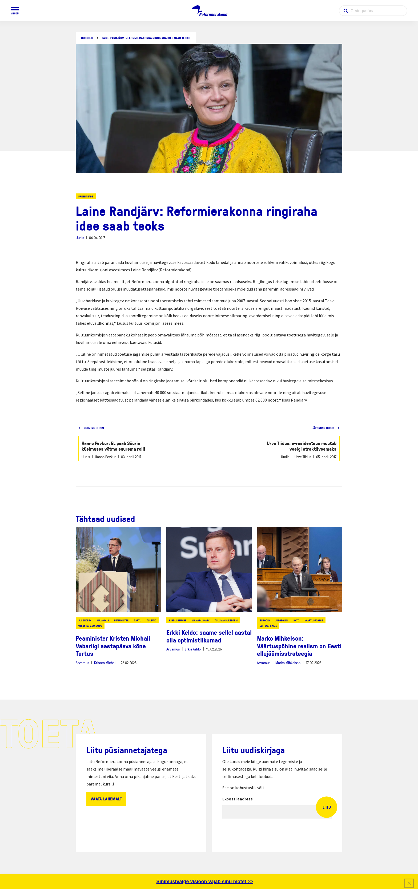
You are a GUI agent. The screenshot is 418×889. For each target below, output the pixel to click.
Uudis (80, 237)
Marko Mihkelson (287, 662)
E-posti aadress (237, 798)
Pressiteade (85, 196)
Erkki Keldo (193, 649)
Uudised (87, 38)
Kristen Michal (104, 662)
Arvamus (82, 662)
